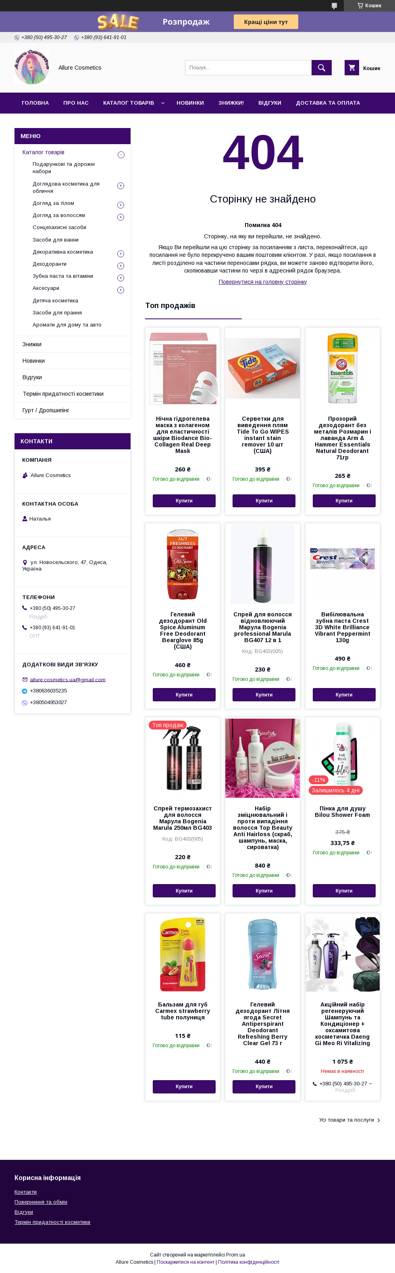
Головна (35, 103)
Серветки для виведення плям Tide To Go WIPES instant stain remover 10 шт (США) (263, 434)
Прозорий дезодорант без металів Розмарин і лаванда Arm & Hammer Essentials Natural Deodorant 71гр (342, 438)
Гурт (73, 124)
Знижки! (231, 103)
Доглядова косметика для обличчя (66, 187)
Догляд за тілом (53, 203)
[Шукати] (322, 67)
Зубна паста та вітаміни (63, 276)
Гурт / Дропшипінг (46, 410)
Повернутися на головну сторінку (263, 282)
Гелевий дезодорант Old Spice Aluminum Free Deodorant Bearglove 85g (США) (183, 630)
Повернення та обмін (41, 1202)
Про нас (76, 103)
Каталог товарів (128, 103)
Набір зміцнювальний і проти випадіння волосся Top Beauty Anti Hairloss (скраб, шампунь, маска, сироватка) (262, 827)
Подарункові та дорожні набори (64, 167)
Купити (184, 501)
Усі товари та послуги (346, 1120)
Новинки (190, 103)
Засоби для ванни (56, 240)
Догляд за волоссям (59, 215)
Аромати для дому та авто (67, 325)
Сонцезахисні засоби (59, 227)
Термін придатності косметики (63, 394)
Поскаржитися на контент (185, 1262)
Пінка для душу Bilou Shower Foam (342, 811)
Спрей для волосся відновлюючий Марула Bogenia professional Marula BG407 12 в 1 (262, 627)
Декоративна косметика (63, 252)
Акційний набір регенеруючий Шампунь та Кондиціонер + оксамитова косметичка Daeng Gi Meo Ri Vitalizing (342, 1023)
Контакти (37, 124)
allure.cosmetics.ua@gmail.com (68, 679)
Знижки (32, 344)
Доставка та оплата (328, 103)
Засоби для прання (57, 313)
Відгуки (269, 103)
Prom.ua (235, 1255)
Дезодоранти (50, 264)
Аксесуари (46, 288)
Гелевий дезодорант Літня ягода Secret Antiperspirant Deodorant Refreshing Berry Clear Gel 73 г (262, 1023)
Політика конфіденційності (248, 1262)
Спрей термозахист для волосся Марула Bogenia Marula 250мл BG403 (182, 818)
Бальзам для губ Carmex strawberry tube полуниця (182, 1011)
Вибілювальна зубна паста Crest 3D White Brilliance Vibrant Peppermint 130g (342, 627)
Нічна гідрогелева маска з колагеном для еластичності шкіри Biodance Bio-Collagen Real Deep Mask (182, 434)
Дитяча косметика (55, 301)
